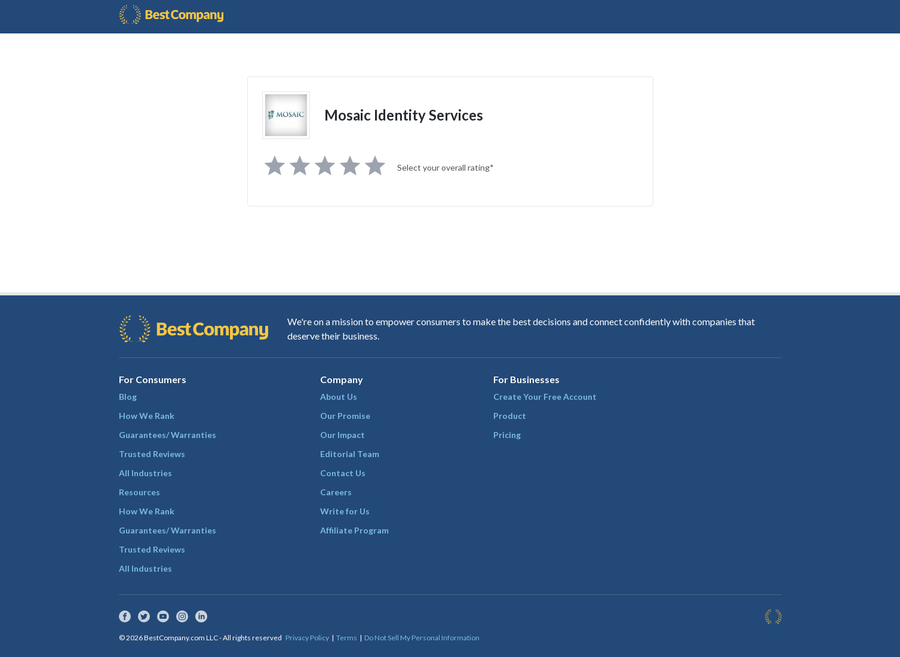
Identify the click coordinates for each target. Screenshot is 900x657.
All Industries (145, 473)
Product (509, 416)
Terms (346, 637)
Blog (128, 396)
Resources (139, 492)
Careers (336, 492)
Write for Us (345, 511)
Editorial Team (349, 454)
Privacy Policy (307, 637)
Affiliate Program (354, 530)
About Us (338, 396)
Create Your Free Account (545, 396)
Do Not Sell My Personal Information (422, 637)
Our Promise (345, 416)
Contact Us (342, 473)
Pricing (507, 435)
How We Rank (146, 416)
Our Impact (342, 435)
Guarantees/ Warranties (167, 435)
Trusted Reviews (152, 454)
